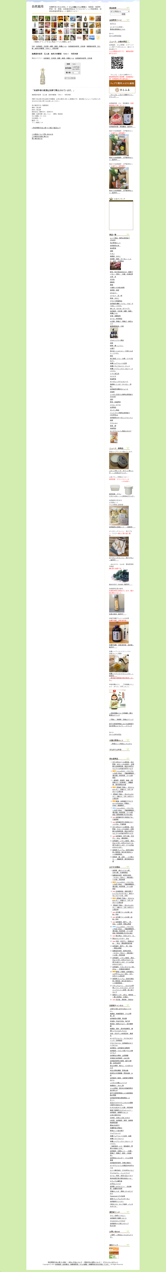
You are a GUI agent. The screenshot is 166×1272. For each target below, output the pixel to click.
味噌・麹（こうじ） (117, 346)
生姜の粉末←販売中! (117, 614)
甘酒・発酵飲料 (115, 316)
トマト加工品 (114, 373)
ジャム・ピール (115, 405)
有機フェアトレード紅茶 (118, 363)
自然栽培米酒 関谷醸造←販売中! (122, 126)
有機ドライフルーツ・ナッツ (120, 366)
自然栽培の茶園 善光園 (118, 1018)
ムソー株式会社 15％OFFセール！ (122, 1170)
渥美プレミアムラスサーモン (120, 1199)
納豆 (111, 356)
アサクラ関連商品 (116, 301)
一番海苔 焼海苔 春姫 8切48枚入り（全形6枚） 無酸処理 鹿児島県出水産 (122, 782)
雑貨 (111, 420)
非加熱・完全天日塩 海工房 (120, 1021)
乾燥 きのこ (114, 298)
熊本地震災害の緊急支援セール (121, 1178)
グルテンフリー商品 (117, 340)
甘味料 (112, 392)
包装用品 (113, 428)
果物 (111, 285)
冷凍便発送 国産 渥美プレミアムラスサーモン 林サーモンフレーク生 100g (123, 893)
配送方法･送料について (93, 1262)
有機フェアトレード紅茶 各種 (120, 1136)
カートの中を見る (115, 36)
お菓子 (112, 348)
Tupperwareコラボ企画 (117, 1196)
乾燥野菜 (113, 379)
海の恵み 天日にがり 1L (124, 936)
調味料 (112, 282)
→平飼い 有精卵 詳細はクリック (121, 719)
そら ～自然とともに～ (118, 1215)
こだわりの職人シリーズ (118, 1083)
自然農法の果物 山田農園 (119, 1055)
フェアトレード (115, 1133)
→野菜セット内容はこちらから (121, 744)
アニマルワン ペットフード (120, 1173)
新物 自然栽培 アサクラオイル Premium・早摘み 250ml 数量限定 (122, 803)
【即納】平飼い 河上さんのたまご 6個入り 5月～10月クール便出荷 (123, 796)
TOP (33, 46)
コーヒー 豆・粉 (116, 295)
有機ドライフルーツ (117, 1138)
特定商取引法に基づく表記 (57, 1262)
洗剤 (111, 399)
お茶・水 (113, 277)
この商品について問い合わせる (42, 134)
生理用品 (113, 407)
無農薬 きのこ (115, 256)
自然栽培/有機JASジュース (119, 389)
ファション (114, 423)
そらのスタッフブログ (117, 1221)
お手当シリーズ (115, 1184)
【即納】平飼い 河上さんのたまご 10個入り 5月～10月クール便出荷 (123, 789)
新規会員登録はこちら (117, 29)
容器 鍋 (113, 426)
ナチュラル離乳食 (116, 1181)
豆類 (111, 343)
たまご (112, 253)
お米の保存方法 (115, 1115)
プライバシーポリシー (110, 1262)
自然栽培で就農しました (118, 1218)
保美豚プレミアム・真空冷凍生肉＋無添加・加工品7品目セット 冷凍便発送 (123, 852)
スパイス (113, 376)
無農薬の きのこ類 (117, 1085)
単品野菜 (113, 248)
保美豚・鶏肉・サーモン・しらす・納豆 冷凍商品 (120, 264)
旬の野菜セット (115, 243)
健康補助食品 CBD (117, 331)
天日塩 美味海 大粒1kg (122, 999)
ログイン (113, 23)
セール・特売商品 (116, 319)
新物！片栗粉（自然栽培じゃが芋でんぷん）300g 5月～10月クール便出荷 (123, 974)
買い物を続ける (37, 138)
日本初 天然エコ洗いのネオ (120, 1118)
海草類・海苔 (114, 290)
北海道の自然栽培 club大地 (119, 1058)
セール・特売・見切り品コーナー (121, 1176)
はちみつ (114, 293)
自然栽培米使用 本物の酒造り (120, 1163)
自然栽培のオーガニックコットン (121, 418)
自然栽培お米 (115, 245)
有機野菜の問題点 (116, 1128)
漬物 (111, 251)
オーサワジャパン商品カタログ (120, 436)
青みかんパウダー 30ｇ (120, 938)
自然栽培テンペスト (117, 1201)
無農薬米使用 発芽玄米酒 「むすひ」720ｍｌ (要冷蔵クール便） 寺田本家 (123, 877)
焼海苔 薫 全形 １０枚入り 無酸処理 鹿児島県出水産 (123, 859)
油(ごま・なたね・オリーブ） (120, 308)
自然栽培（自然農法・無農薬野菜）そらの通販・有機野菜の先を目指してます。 (82, 1264)
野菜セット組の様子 (117, 1131)
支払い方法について (75, 1262)
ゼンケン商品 (114, 410)
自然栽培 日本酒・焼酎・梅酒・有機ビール (51, 46)
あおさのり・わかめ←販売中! (121, 584)
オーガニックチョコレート (119, 381)
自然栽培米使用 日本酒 (76, 46)
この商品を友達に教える (40, 136)
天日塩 (112, 279)
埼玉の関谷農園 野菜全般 (119, 1070)
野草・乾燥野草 (115, 402)
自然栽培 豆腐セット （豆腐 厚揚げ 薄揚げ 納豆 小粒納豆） (121, 1153)
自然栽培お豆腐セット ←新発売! (122, 527)
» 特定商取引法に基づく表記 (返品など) (46, 128)
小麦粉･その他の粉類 (117, 287)
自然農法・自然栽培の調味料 (120, 1048)
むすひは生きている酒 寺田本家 (121, 1107)
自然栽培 (38, 6)
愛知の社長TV (115, 1125)
